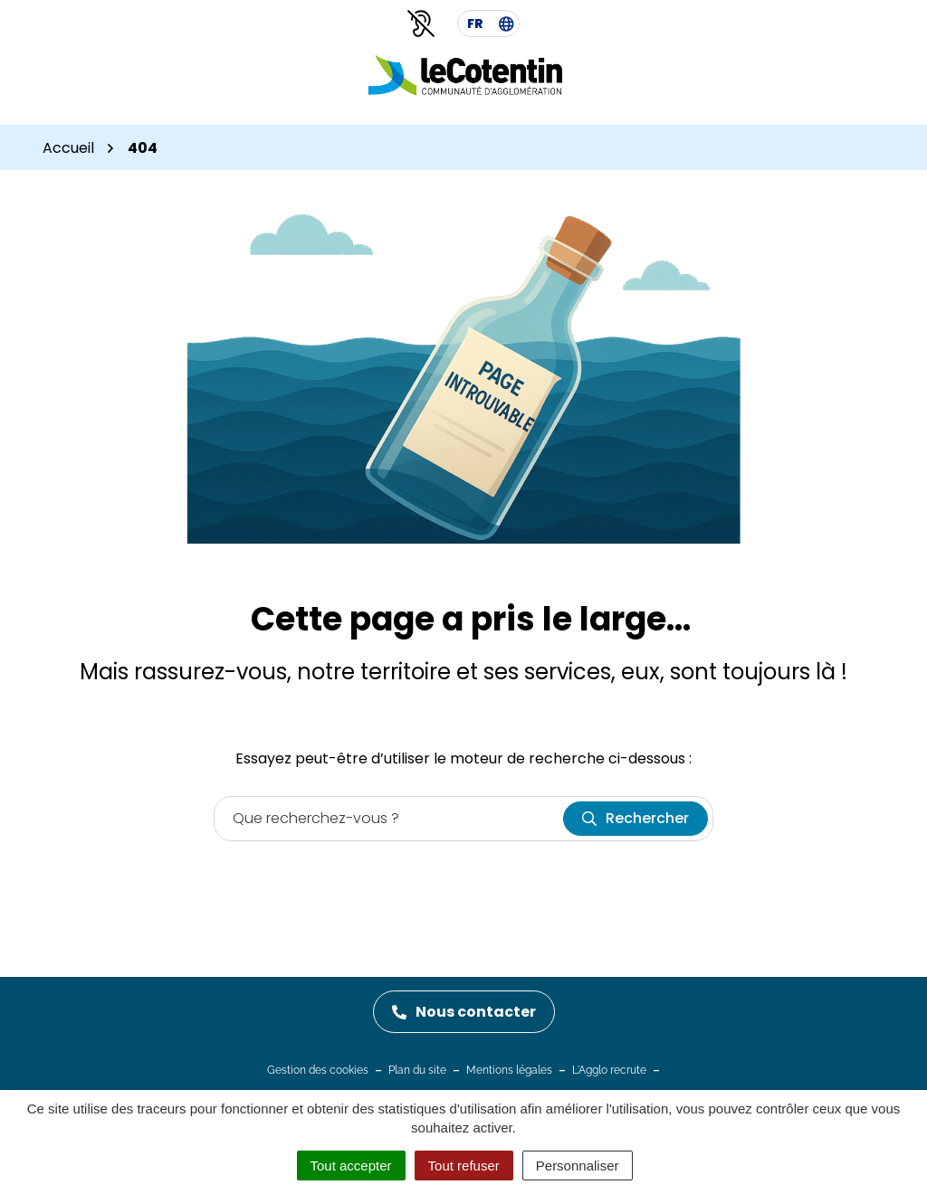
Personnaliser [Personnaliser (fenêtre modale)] (577, 1165)
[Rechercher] (635, 818)
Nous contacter (464, 1011)
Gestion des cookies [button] (317, 1070)
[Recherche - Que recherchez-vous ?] (389, 818)
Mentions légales (509, 1070)
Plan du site (417, 1070)
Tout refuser (464, 1165)
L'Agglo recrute (609, 1070)
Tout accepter (351, 1165)
